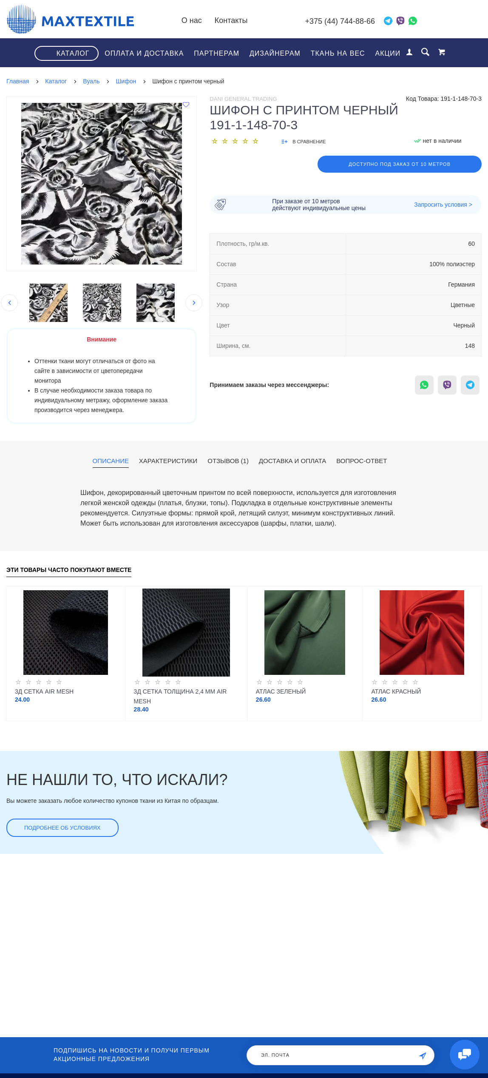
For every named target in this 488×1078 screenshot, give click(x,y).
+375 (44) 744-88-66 (340, 21)
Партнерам (216, 53)
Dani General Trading (243, 99)
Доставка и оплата (292, 461)
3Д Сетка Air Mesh (44, 691)
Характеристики (168, 461)
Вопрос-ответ (361, 461)
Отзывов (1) (228, 461)
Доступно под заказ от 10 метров (400, 164)
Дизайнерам (275, 53)
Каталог (73, 53)
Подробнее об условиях (62, 828)
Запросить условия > (443, 204)
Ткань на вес (338, 53)
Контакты (231, 20)
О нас (192, 20)
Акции (388, 53)
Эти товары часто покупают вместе (68, 570)
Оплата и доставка (144, 53)
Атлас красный (396, 691)
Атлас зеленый (281, 691)
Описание (111, 461)
